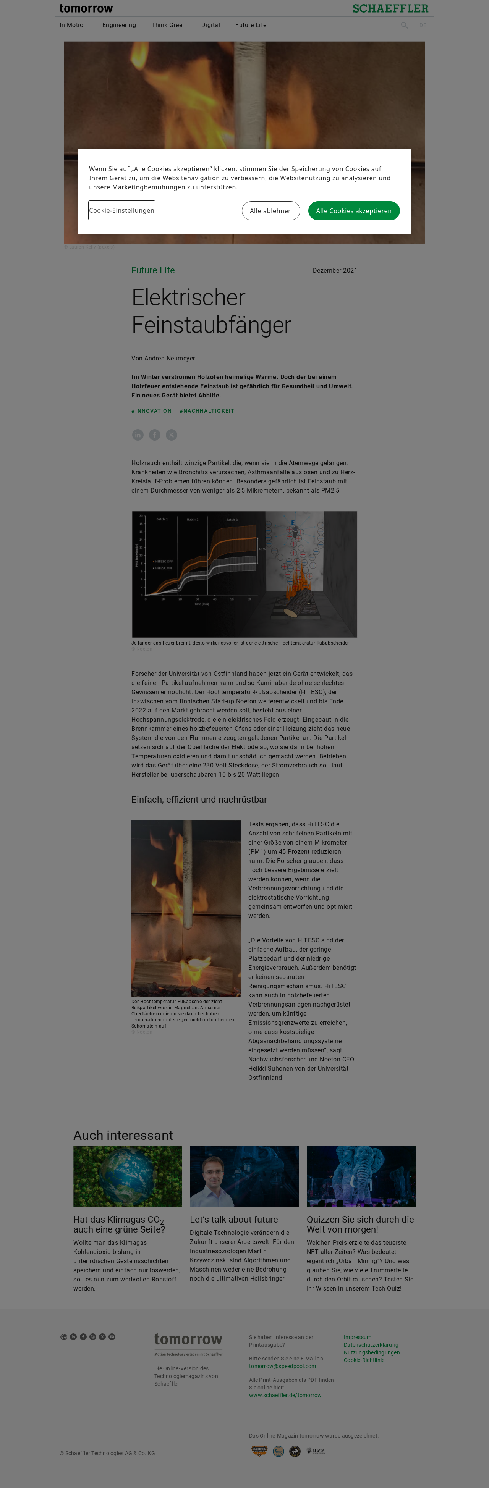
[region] (244, 191)
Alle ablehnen (271, 211)
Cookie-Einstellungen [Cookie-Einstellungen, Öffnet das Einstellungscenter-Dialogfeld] (121, 210)
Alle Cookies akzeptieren (354, 211)
